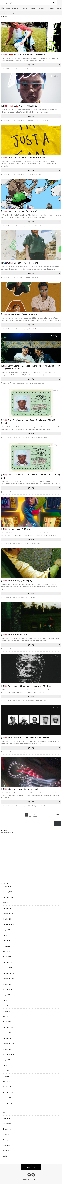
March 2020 (7, 1022)
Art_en (33, 8)
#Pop (26, 328)
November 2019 (8, 1043)
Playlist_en (6, 1145)
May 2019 (6, 1076)
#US (41, 225)
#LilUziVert (37, 492)
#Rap (35, 174)
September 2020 (8, 989)
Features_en (15, 8)
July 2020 (6, 1000)
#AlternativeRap (20, 120)
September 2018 (8, 1103)
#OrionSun (27, 277)
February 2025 (8, 892)
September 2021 (8, 924)
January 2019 (7, 1098)
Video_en (6, 1151)
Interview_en (7, 1129)
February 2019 (8, 1092)
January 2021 (7, 968)
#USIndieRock (42, 68)
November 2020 (8, 978)
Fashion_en (50, 8)
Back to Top (31, 1167)
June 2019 (6, 1071)
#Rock (39, 174)
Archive (5, 830)
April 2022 (6, 903)
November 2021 (8, 913)
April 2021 (6, 951)
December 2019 (8, 1038)
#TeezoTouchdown (34, 225)
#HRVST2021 (29, 174)
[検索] (57, 823)
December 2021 (8, 908)
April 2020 (6, 1016)
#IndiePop (28, 68)
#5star (13, 120)
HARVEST (36, 1179)
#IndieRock (34, 68)
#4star (13, 68)
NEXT (58, 814)
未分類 (5, 1156)
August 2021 (7, 930)
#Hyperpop (37, 805)
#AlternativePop (20, 328)
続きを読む (31, 65)
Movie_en (41, 8)
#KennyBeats (37, 383)
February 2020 (8, 1027)
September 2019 (8, 1054)
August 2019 (7, 1060)
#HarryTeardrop (20, 68)
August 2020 (7, 995)
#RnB (36, 277)
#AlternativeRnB (29, 120)
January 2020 (7, 1033)
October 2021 (7, 919)
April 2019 (6, 1081)
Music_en (25, 8)
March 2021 (7, 957)
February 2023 (8, 897)
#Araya (47, 120)
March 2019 (7, 1087)
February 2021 (8, 962)
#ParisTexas (39, 700)
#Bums (18, 597)
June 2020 (6, 1006)
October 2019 (7, 1049)
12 (35, 814)
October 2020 (7, 984)
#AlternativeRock (39, 120)
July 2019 (6, 1065)
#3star (13, 328)
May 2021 (6, 946)
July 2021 (6, 935)
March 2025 (7, 886)
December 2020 (8, 973)
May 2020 (6, 1011)
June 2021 (6, 941)
